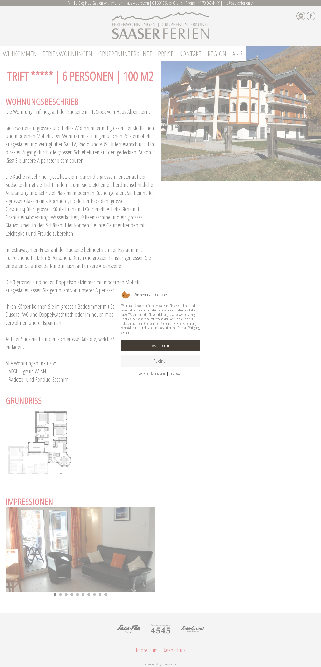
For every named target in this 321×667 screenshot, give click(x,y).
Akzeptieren (160, 345)
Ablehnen (160, 361)
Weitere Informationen (152, 373)
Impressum (176, 373)
